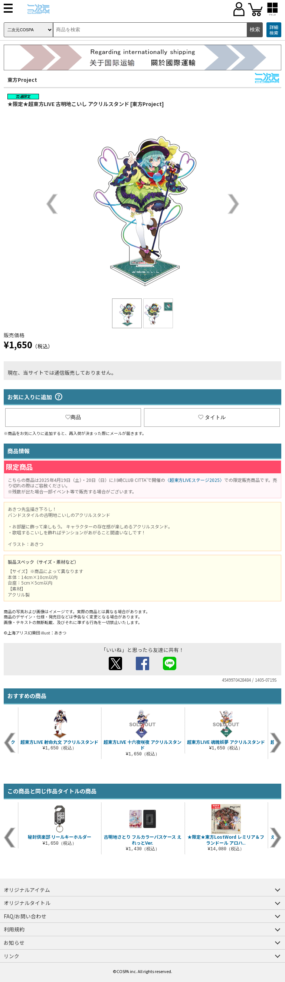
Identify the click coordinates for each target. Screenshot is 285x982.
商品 (73, 417)
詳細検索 (273, 30)
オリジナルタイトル (27, 902)
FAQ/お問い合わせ (25, 916)
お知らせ (14, 942)
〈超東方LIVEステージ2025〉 (194, 480)
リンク (11, 956)
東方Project (22, 79)
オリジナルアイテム (27, 889)
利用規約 (14, 929)
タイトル (212, 417)
